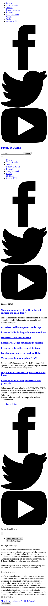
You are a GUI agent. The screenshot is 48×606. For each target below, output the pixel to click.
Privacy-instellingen (14, 538)
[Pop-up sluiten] (2, 533)
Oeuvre (9, 3)
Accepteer (6, 604)
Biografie (10, 12)
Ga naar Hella (12, 21)
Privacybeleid (11, 404)
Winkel (9, 17)
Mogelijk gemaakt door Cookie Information (19, 601)
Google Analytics (13, 541)
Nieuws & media (13, 10)
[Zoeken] (27, 153)
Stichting (10, 19)
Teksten (9, 8)
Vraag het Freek (12, 14)
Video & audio (12, 5)
